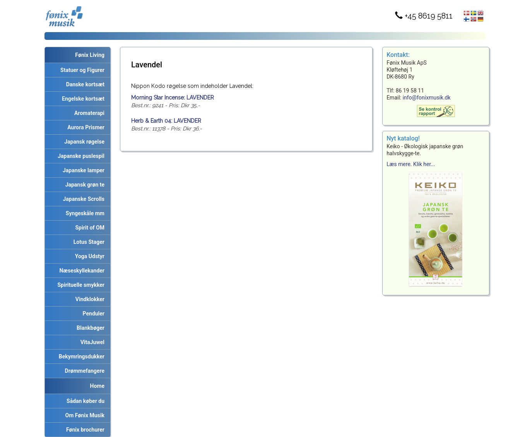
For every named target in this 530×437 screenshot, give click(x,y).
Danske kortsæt (83, 84)
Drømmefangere (83, 371)
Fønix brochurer (83, 430)
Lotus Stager (87, 242)
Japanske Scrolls (82, 199)
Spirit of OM (88, 227)
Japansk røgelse (83, 142)
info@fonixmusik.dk (427, 97)
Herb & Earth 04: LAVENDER (166, 121)
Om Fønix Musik (83, 415)
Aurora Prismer (84, 127)
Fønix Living (89, 55)
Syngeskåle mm (83, 213)
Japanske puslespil (79, 156)
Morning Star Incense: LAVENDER (172, 97)
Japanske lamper (82, 170)
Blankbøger (89, 328)
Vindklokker (88, 299)
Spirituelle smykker (79, 285)
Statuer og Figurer (81, 70)
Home (97, 386)
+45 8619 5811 (424, 16)
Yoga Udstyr (88, 256)
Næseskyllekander (81, 270)
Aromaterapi (88, 113)
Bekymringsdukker (80, 356)
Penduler (92, 313)
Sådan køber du (84, 401)
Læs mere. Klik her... (410, 164)
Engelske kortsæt (81, 99)
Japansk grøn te (83, 185)
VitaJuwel (91, 342)
